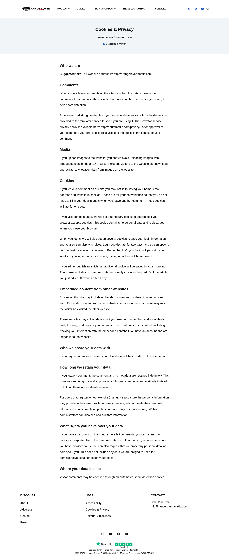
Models (64, 9)
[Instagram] (202, 9)
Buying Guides (106, 9)
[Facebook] (189, 9)
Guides (83, 9)
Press (24, 522)
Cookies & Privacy (97, 509)
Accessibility (94, 503)
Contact (25, 516)
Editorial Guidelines (98, 516)
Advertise (26, 509)
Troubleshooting (136, 9)
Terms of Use (135, 550)
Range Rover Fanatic (112, 550)
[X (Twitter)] (196, 9)
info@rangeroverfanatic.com (169, 506)
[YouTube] (126, 534)
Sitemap (125, 550)
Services (162, 9)
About (24, 503)
